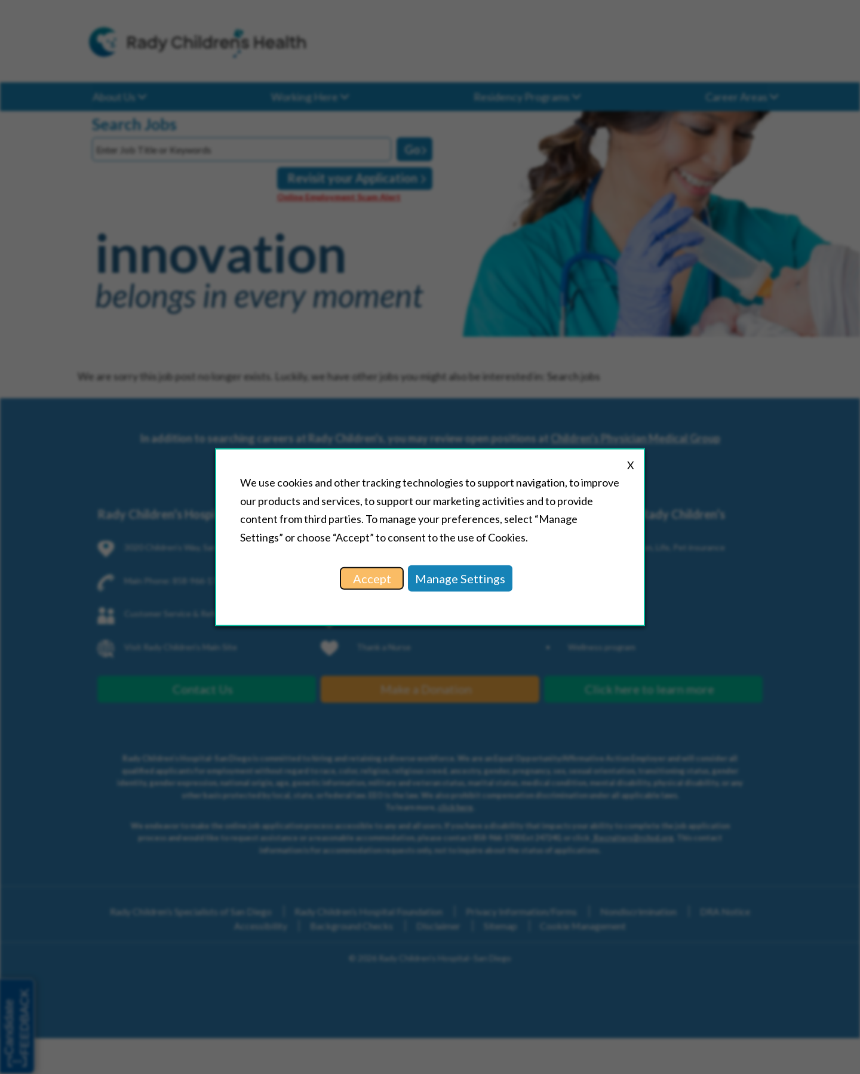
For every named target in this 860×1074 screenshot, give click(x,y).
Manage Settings (460, 578)
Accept (372, 578)
